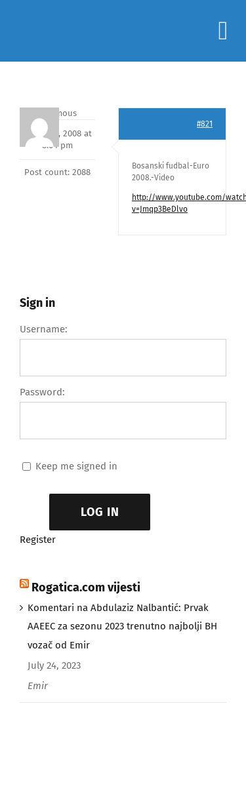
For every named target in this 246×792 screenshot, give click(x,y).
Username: (44, 329)
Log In (100, 512)
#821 (205, 124)
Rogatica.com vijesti (85, 587)
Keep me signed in (76, 466)
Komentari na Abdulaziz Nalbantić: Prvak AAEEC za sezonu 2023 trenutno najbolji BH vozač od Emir (122, 627)
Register (38, 539)
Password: (42, 392)
